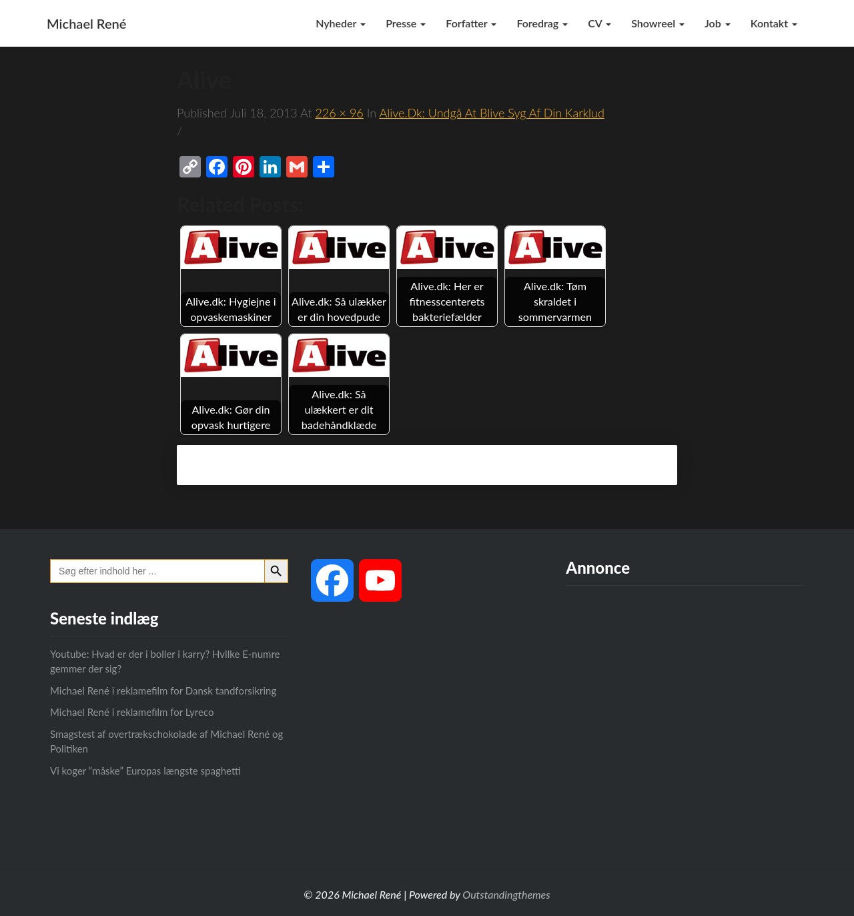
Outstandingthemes (506, 894)
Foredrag (542, 23)
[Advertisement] (685, 715)
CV (599, 23)
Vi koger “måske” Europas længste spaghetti (145, 771)
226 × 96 (339, 112)
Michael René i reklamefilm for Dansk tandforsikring (163, 690)
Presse (406, 23)
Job (718, 23)
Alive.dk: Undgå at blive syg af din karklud (491, 112)
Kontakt (774, 23)
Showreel (658, 23)
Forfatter (471, 23)
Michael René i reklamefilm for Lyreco (132, 712)
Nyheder (341, 23)
